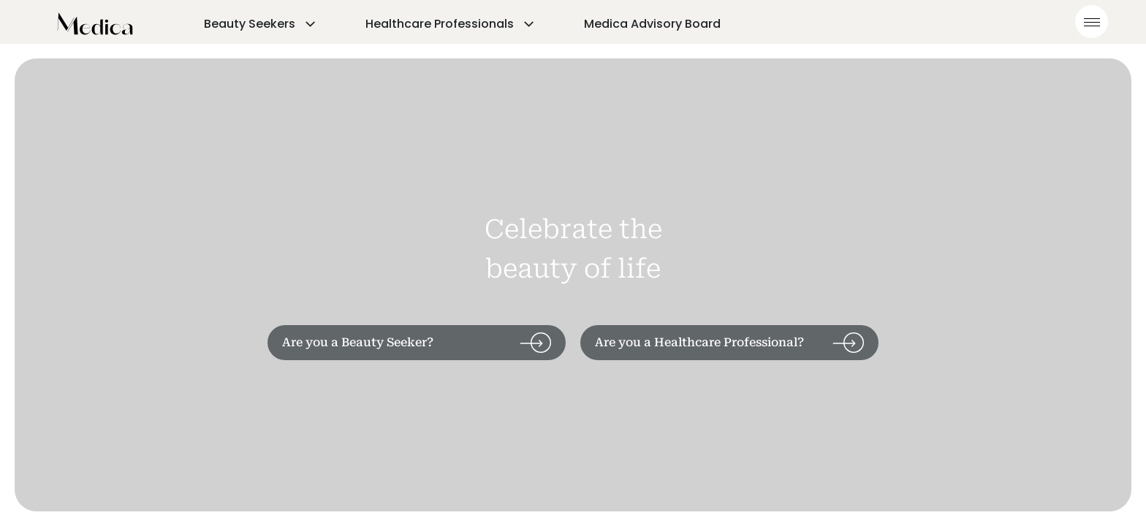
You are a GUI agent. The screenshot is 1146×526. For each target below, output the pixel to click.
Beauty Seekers (261, 23)
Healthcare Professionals (451, 23)
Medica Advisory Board (652, 23)
